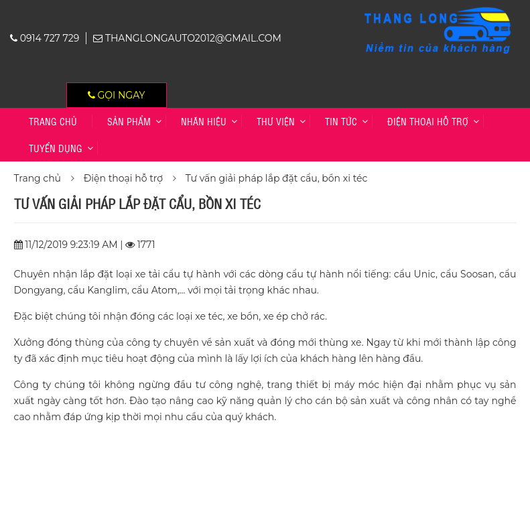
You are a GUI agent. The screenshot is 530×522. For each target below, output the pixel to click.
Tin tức (341, 121)
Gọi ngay (116, 95)
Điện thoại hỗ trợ (427, 121)
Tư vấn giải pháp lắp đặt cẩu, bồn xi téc (277, 178)
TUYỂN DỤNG (55, 147)
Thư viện (276, 121)
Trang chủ (53, 121)
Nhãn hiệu (203, 121)
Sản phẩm (129, 121)
